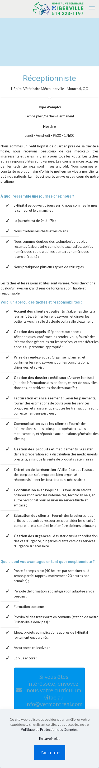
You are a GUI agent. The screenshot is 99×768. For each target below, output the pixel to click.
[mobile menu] (91, 7)
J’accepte (50, 752)
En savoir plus (49, 738)
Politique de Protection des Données (49, 729)
